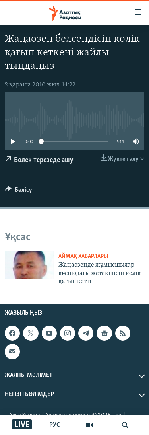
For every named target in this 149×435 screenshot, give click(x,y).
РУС (54, 425)
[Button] (18, 191)
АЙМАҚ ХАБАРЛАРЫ (83, 256)
